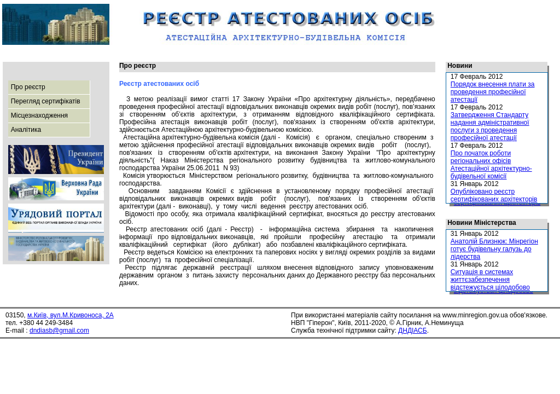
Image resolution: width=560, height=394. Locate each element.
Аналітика (26, 130)
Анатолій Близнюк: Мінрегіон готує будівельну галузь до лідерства (494, 248)
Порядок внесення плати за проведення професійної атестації (493, 91)
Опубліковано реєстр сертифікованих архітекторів (494, 195)
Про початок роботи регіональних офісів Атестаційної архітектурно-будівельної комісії (491, 164)
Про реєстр (28, 87)
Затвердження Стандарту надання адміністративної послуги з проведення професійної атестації (490, 126)
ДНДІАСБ (412, 330)
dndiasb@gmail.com (59, 330)
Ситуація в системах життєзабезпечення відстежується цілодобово (490, 279)
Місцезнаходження (39, 115)
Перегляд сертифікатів (45, 101)
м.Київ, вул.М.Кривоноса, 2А (70, 315)
